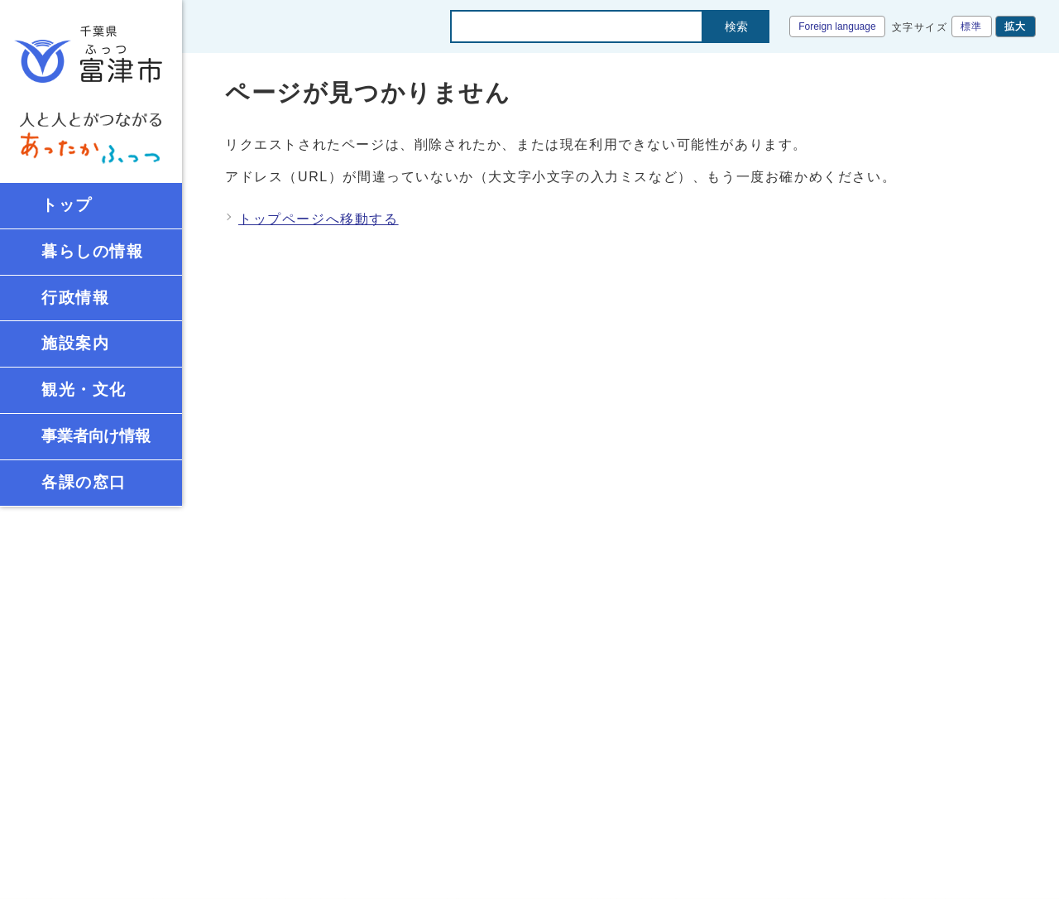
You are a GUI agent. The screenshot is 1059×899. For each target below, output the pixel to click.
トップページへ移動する (318, 219)
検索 (736, 26)
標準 (972, 26)
